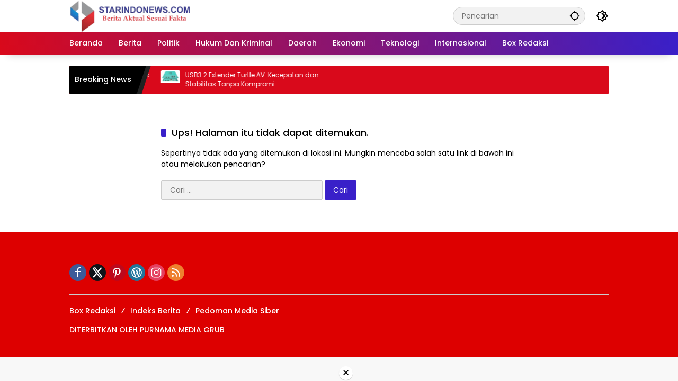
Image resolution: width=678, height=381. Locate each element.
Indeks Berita (155, 310)
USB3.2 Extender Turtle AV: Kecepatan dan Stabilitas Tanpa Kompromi (257, 79)
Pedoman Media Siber (237, 310)
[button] (574, 15)
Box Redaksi (92, 310)
